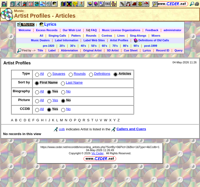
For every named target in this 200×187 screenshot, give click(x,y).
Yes (52, 100)
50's (94, 45)
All (41, 35)
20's (62, 45)
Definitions (99, 74)
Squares (55, 74)
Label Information (66, 40)
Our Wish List (72, 30)
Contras (107, 35)
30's (72, 45)
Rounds (91, 35)
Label (52, 50)
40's (83, 45)
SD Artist (112, 50)
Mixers (156, 35)
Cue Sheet (131, 50)
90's (136, 45)
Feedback (152, 30)
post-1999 (150, 45)
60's (104, 45)
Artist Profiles (119, 40)
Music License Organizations (121, 30)
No (65, 91)
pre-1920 (48, 45)
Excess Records (46, 30)
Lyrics (147, 50)
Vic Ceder (97, 153)
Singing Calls (57, 35)
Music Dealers (40, 40)
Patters (76, 35)
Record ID (162, 50)
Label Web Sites (94, 40)
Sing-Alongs (138, 35)
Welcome (25, 30)
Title (40, 50)
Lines (121, 35)
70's (115, 45)
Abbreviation (69, 50)
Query (178, 50)
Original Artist (92, 50)
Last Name (71, 82)
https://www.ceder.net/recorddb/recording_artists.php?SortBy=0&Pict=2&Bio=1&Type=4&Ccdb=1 (99, 147)
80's (125, 45)
